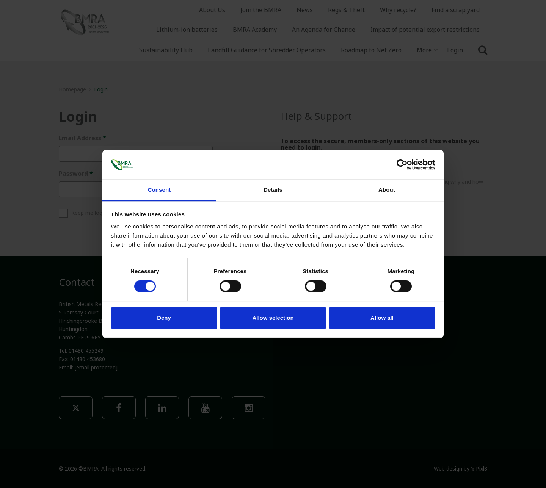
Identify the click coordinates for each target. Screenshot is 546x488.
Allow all (382, 317)
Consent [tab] (159, 189)
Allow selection (272, 317)
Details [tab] (273, 189)
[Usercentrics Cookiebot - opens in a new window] (402, 164)
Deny (164, 317)
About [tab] (386, 189)
